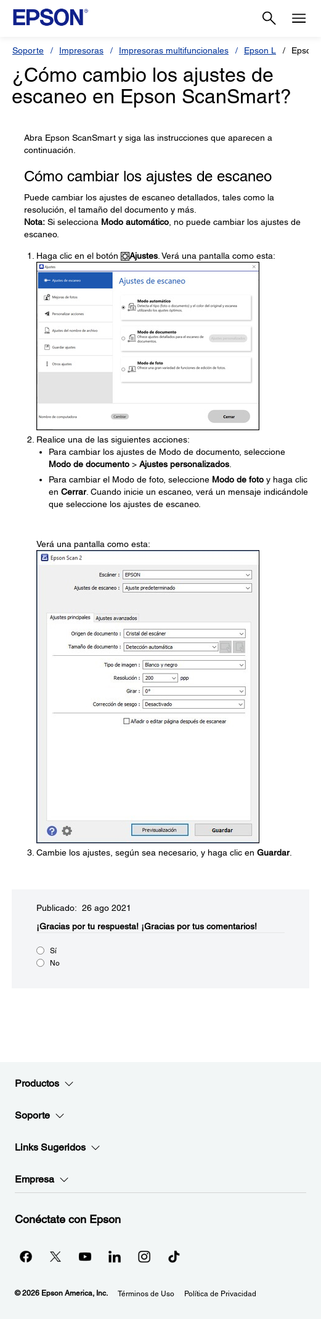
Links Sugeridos (57, 1147)
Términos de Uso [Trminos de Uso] (146, 1293)
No (55, 963)
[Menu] (299, 18)
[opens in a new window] (174, 1256)
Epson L (260, 50)
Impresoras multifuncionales (174, 50)
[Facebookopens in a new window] (26, 1256)
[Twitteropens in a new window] (55, 1256)
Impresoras (81, 50)
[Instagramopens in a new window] (144, 1256)
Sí (53, 951)
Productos (44, 1083)
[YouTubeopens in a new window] (85, 1256)
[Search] (269, 18)
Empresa (42, 1179)
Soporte (28, 50)
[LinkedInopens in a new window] (115, 1256)
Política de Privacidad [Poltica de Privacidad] (220, 1293)
